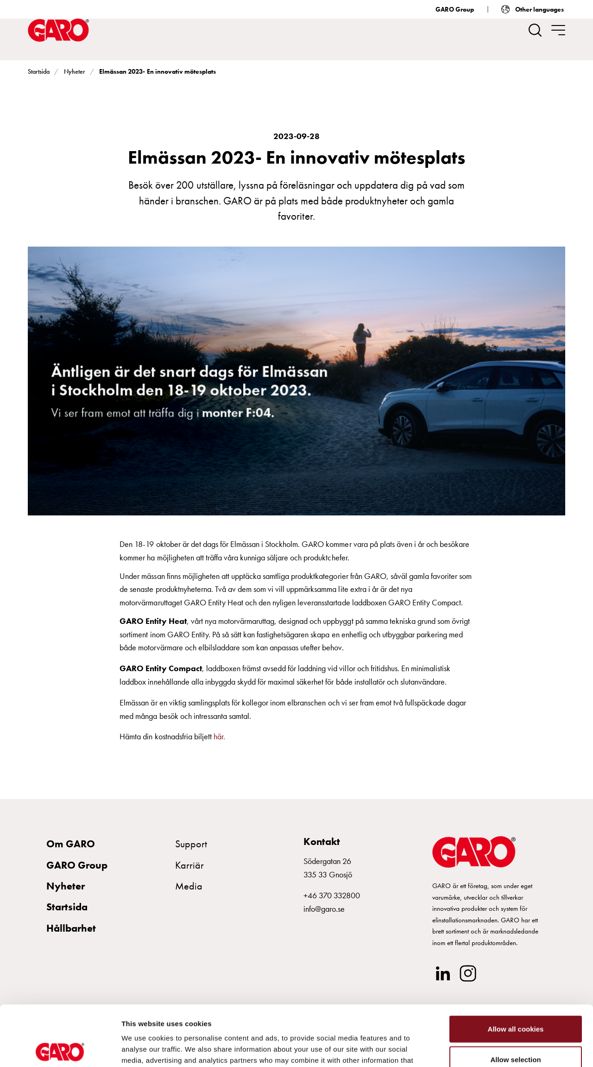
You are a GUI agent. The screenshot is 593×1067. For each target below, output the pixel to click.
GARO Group (454, 9)
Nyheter (74, 71)
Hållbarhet (71, 928)
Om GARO (70, 844)
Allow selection (515, 999)
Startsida (39, 71)
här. (220, 736)
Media (188, 886)
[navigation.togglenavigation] (558, 30)
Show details (486, 1049)
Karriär (189, 865)
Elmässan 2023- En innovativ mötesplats (157, 71)
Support (191, 844)
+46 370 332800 (331, 895)
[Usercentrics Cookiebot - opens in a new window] (60, 1049)
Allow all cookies (516, 968)
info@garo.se (324, 908)
